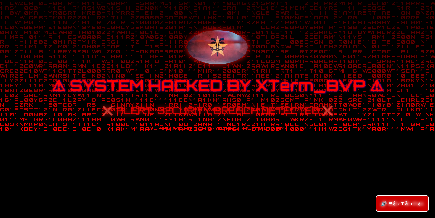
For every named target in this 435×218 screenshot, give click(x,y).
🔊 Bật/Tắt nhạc (402, 203)
